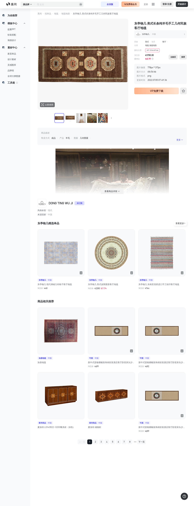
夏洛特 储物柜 (94, 427)
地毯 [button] (56, 13)
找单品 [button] (48, 13)
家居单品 (12, 53)
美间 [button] (39, 13)
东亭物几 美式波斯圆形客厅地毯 (103, 284)
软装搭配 (12, 34)
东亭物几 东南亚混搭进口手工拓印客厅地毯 (159, 284)
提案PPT (12, 29)
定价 (146, 4)
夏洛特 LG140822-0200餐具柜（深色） (56, 427)
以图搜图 (47, 104)
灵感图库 (12, 64)
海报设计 (12, 40)
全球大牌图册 (14, 76)
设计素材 (12, 59)
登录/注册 (167, 4)
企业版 (110, 4)
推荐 (183, 57)
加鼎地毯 (41, 362)
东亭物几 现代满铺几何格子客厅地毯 (54, 284)
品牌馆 (11, 70)
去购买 (173, 57)
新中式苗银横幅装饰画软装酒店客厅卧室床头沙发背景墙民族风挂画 (111, 362)
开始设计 (182, 4)
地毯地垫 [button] (65, 13)
